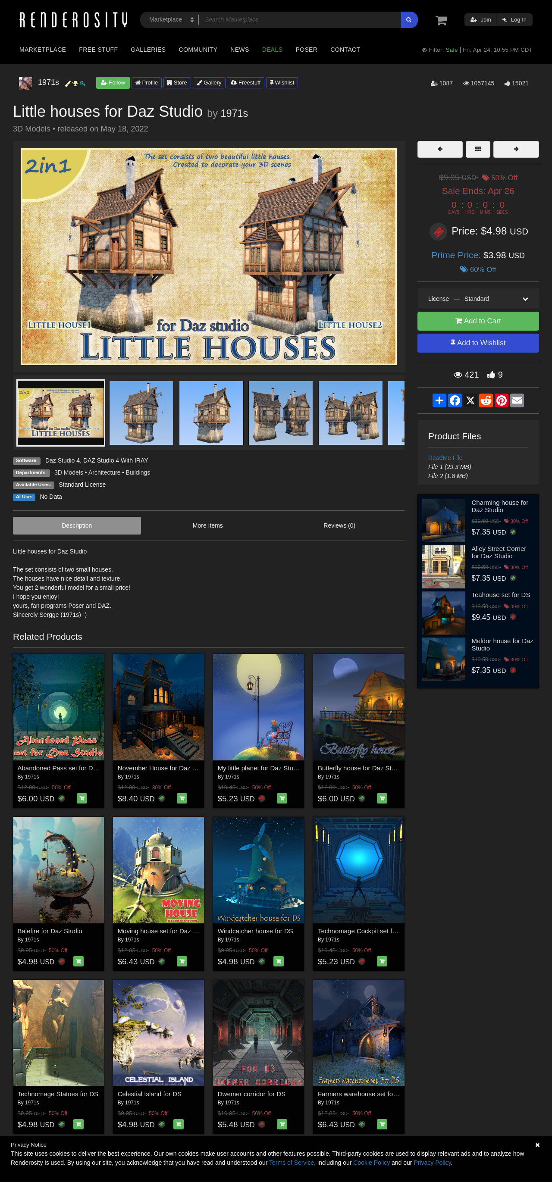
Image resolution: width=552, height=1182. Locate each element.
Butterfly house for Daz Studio (361, 768)
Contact (345, 49)
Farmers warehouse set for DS (362, 1094)
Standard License (82, 484)
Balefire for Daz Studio (50, 931)
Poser (306, 49)
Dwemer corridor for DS (252, 1094)
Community (198, 49)
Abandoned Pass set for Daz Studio (69, 768)
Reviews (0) (339, 525)
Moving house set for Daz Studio (164, 931)
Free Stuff (98, 49)
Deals (272, 49)
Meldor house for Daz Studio (502, 644)
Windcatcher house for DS (255, 931)
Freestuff (245, 82)
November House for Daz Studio (164, 768)
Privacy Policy (432, 1162)
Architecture (104, 472)
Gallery (209, 82)
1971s (234, 113)
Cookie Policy (371, 1162)
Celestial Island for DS (150, 1094)
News (239, 49)
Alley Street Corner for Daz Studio (499, 552)
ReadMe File (445, 457)
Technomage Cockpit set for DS (363, 931)
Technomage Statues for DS (58, 1094)
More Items (208, 525)
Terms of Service (291, 1162)
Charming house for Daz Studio (500, 506)
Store (177, 82)
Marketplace (42, 49)
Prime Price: (457, 255)
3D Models (68, 472)
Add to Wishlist (478, 343)
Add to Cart (478, 321)
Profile (146, 82)
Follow (113, 82)
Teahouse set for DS (501, 594)
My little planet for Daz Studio (260, 768)
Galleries (148, 49)
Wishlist (282, 82)
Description (77, 525)
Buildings (138, 472)
